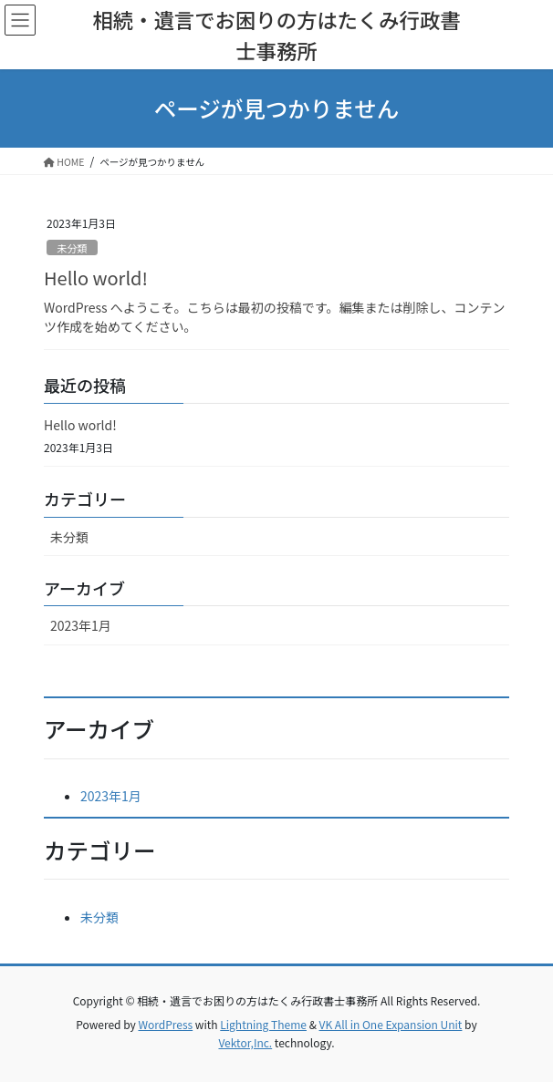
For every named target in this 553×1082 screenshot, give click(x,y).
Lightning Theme (263, 1024)
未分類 (72, 248)
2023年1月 (80, 625)
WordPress (165, 1024)
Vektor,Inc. (245, 1042)
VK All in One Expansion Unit (391, 1024)
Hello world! (96, 277)
